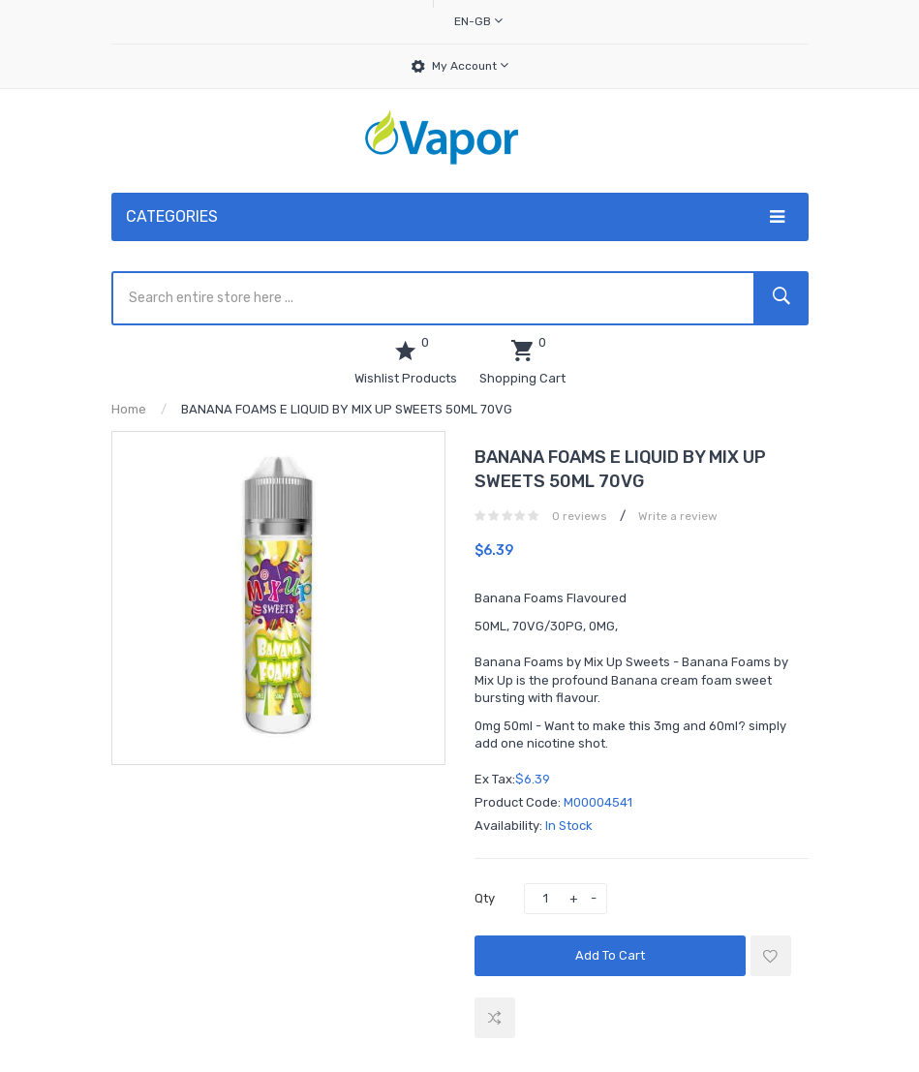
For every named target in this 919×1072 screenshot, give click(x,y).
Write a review (678, 516)
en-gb (478, 21)
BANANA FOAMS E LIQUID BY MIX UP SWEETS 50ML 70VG (346, 409)
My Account (470, 65)
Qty (485, 898)
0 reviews (579, 516)
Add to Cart (610, 955)
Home (128, 409)
